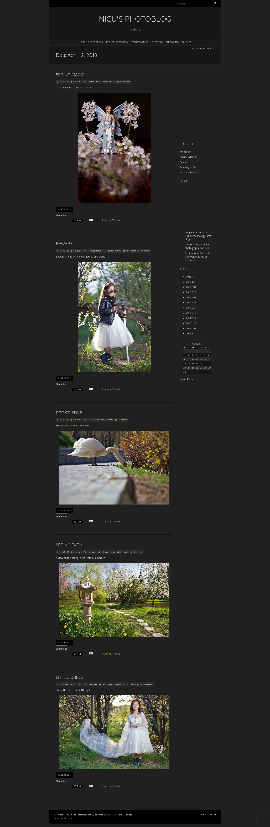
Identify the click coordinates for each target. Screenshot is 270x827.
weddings (135, 684)
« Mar (183, 379)
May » (190, 379)
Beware (64, 243)
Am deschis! (186, 151)
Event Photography (117, 42)
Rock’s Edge (69, 412)
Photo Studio (95, 42)
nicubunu (77, 81)
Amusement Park (189, 172)
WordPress (111, 814)
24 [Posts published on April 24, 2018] (189, 367)
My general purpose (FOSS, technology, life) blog (198, 236)
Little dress (69, 677)
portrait (126, 251)
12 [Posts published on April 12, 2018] (197, 359)
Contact (186, 42)
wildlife (110, 419)
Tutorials (157, 42)
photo (105, 81)
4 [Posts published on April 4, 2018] (192, 355)
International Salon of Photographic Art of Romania (197, 256)
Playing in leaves (188, 156)
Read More (64, 209)
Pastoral (184, 162)
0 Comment (125, 81)
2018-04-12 (64, 81)
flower (98, 81)
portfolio (118, 251)
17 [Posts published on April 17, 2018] (189, 363)
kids (104, 251)
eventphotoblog (95, 251)
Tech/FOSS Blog (140, 42)
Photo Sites (172, 42)
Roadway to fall (188, 167)
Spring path (69, 544)
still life (112, 81)
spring (126, 552)
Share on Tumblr (112, 220)
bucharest (93, 552)
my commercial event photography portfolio (197, 246)
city (90, 419)
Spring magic (70, 74)
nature (96, 419)
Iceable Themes (64, 818)
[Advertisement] (201, 115)
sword (133, 251)
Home (82, 42)
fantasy (91, 81)
